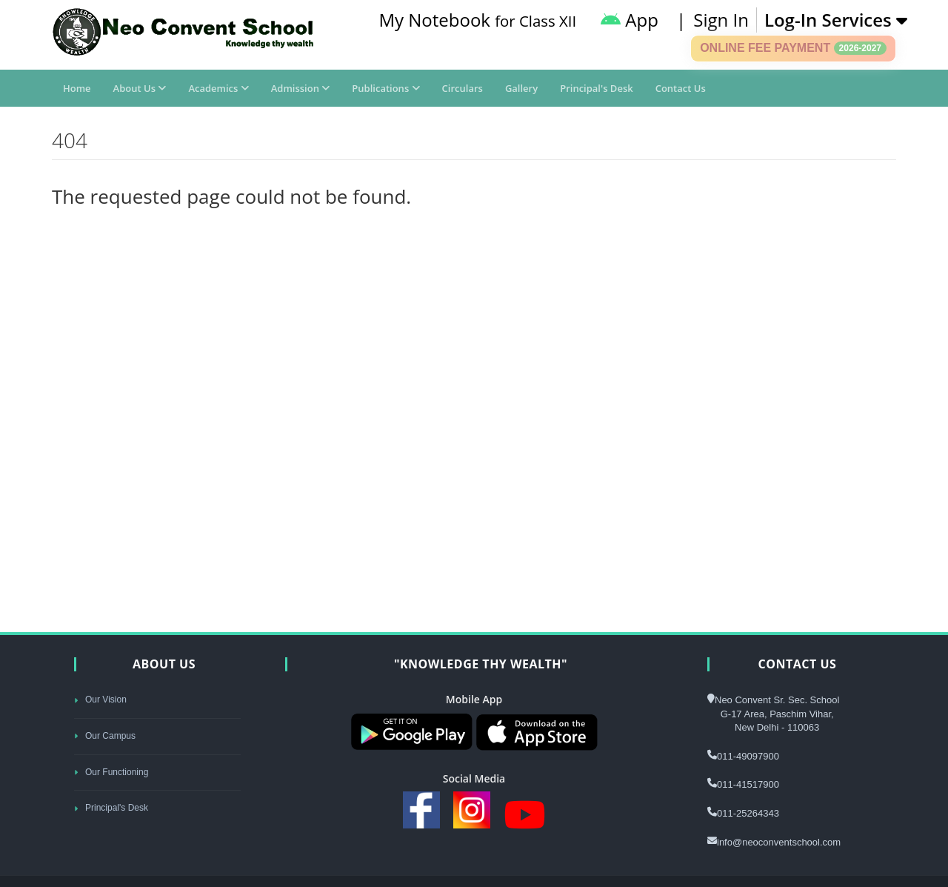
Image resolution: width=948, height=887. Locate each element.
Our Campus (105, 736)
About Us (140, 88)
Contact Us (680, 88)
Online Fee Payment (793, 48)
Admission (300, 88)
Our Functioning (111, 772)
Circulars (462, 88)
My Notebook (477, 19)
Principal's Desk (596, 88)
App (629, 19)
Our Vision (100, 699)
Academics (218, 88)
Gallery (521, 88)
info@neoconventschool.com (779, 842)
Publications (385, 88)
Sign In (721, 19)
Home (77, 88)
